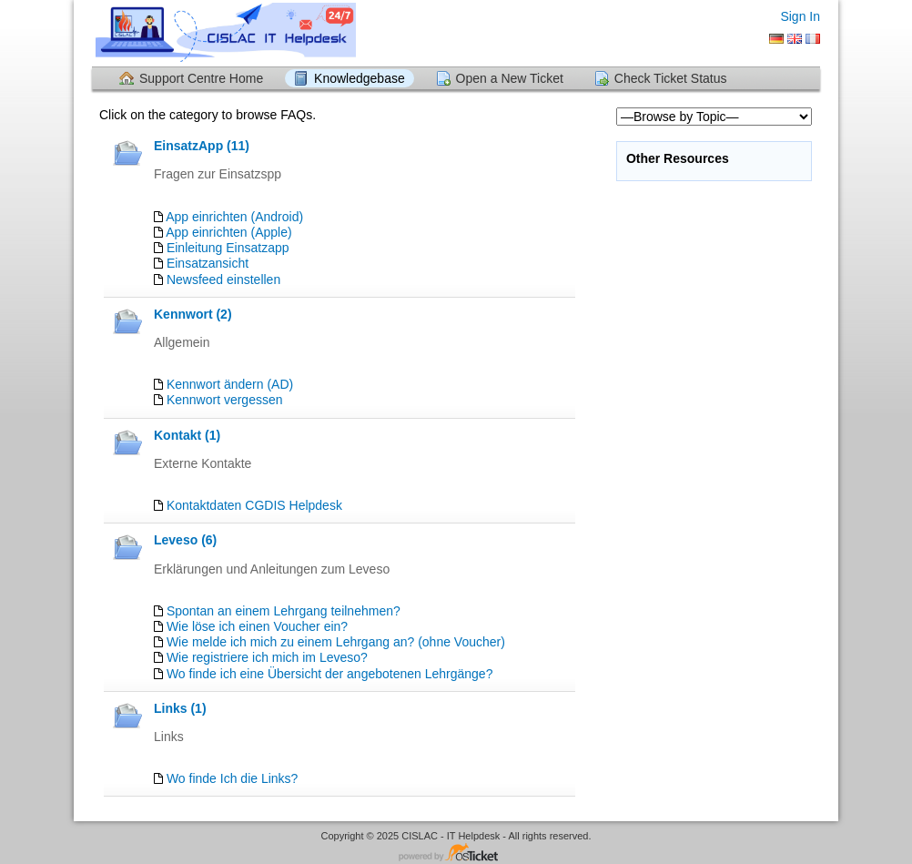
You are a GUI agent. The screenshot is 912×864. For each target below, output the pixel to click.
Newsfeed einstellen (223, 279)
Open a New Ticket (509, 78)
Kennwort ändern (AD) (230, 384)
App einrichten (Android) (234, 216)
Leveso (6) (185, 540)
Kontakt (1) (187, 435)
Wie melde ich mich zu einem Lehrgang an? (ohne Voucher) (336, 642)
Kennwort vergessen (225, 399)
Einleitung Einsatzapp (228, 247)
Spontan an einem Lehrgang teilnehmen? (283, 611)
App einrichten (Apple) (229, 232)
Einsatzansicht (207, 263)
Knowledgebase (359, 78)
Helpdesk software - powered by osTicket (456, 853)
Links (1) (180, 708)
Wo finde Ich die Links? (233, 778)
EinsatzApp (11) (201, 145)
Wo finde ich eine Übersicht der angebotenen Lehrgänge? (330, 673)
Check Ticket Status (670, 78)
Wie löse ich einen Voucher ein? (257, 626)
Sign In (800, 16)
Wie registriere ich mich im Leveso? (267, 657)
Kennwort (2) (193, 314)
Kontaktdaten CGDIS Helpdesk (254, 505)
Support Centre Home (201, 78)
